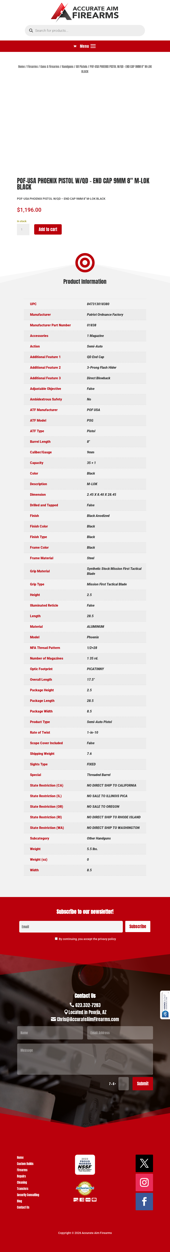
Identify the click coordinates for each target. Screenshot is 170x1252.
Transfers (22, 1189)
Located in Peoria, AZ (87, 1012)
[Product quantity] (23, 229)
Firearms (32, 67)
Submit (142, 1083)
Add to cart (48, 229)
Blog (19, 1201)
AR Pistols (81, 67)
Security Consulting (28, 1195)
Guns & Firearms (49, 67)
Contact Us (23, 1208)
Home (21, 67)
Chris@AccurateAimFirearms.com (88, 1019)
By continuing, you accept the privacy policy (87, 939)
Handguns (68, 67)
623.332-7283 (88, 1005)
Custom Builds (25, 1164)
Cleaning (22, 1183)
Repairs (21, 1177)
